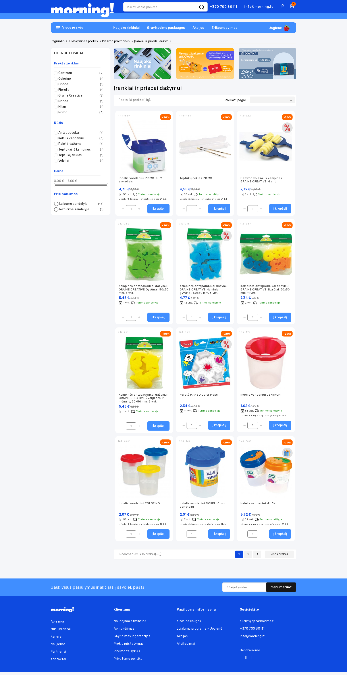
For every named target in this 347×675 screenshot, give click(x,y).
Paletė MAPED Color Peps (199, 396)
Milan (81, 106)
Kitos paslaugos (189, 624)
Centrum (81, 73)
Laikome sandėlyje (81, 204)
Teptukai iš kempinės (81, 149)
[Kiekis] (131, 209)
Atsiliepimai (186, 647)
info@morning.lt (258, 7)
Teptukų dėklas (81, 155)
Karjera (56, 640)
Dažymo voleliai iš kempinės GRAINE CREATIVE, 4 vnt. (261, 180)
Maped (81, 101)
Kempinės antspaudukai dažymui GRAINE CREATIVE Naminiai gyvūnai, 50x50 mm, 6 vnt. (204, 290)
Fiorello (81, 90)
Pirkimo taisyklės (127, 654)
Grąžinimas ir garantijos (132, 639)
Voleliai (81, 161)
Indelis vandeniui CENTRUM (261, 396)
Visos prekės (279, 557)
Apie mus (58, 625)
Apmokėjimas (124, 632)
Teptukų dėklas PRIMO (196, 178)
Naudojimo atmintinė (130, 624)
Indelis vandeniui (81, 138)
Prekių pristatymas (129, 647)
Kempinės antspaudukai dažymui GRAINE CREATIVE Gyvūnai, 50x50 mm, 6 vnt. (144, 290)
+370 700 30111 (223, 7)
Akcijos (198, 28)
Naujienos (58, 647)
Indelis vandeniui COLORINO (139, 506)
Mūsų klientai (61, 632)
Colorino (81, 79)
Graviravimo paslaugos (166, 28)
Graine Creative (81, 95)
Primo (81, 112)
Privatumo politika (128, 662)
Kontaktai (58, 662)
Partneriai (58, 655)
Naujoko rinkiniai (126, 28)
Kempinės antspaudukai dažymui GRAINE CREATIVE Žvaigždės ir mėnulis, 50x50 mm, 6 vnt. (143, 400)
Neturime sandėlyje (81, 209)
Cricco (81, 84)
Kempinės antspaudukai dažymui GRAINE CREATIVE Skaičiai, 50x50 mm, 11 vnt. (265, 290)
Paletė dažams (81, 144)
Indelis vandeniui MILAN (258, 506)
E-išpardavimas (224, 28)
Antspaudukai (81, 133)
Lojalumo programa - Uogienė (199, 632)
